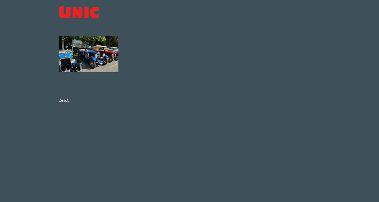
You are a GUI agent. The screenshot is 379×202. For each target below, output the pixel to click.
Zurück (64, 100)
